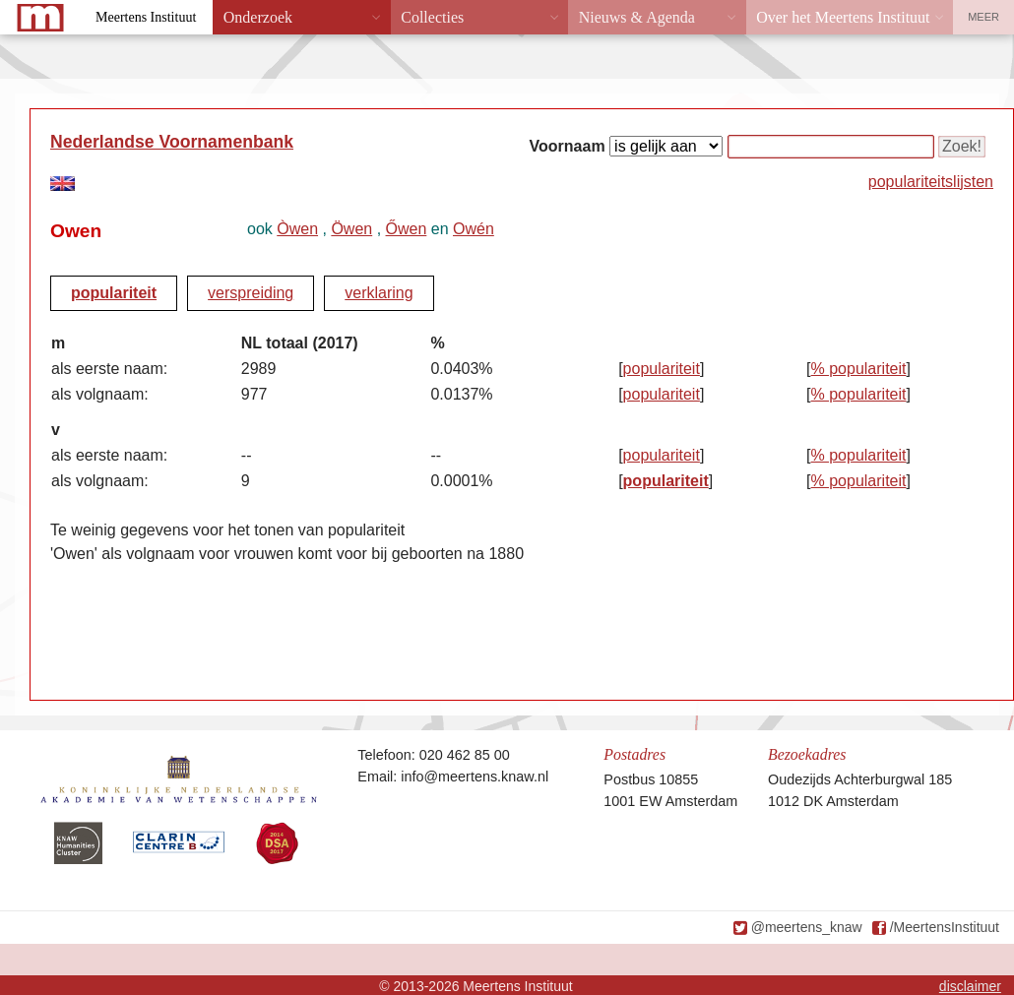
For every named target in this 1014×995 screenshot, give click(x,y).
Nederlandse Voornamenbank (171, 142)
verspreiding (250, 292)
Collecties (432, 17)
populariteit (114, 292)
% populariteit (859, 368)
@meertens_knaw (806, 927)
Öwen (351, 228)
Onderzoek (257, 17)
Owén (473, 228)
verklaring (378, 292)
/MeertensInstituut (944, 927)
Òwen (297, 228)
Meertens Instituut (145, 17)
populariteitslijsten (930, 181)
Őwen (406, 228)
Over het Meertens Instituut (842, 17)
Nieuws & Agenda (637, 17)
